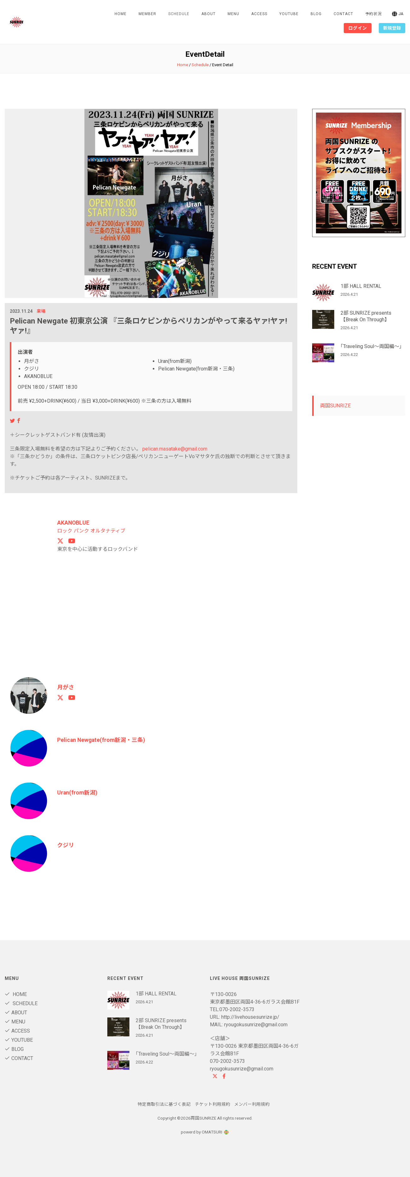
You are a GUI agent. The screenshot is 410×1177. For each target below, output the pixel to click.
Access (259, 14)
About (208, 14)
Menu (233, 14)
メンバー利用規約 (252, 1103)
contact (343, 14)
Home (121, 14)
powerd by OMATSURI (205, 1131)
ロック (64, 530)
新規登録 (392, 28)
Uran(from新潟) (77, 792)
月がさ (65, 687)
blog (316, 14)
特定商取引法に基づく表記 (164, 1103)
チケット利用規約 (212, 1103)
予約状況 (373, 14)
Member (147, 14)
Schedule (200, 64)
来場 (41, 311)
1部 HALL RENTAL (361, 286)
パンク (81, 530)
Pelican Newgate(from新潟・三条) (102, 739)
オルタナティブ (107, 530)
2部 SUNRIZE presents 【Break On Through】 (366, 316)
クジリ (65, 845)
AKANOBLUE (73, 522)
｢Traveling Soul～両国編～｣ (371, 346)
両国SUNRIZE (335, 406)
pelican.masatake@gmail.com (174, 449)
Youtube (289, 14)
